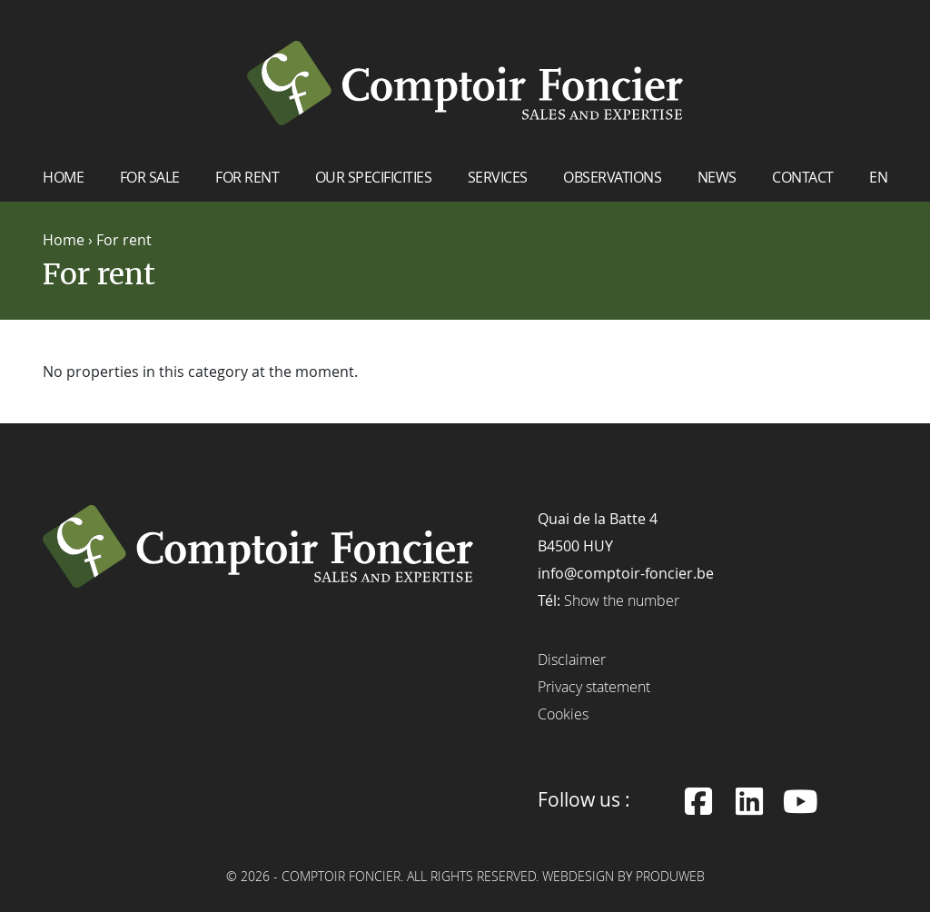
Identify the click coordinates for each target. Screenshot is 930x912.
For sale (150, 176)
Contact (803, 176)
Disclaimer (572, 659)
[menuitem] (878, 183)
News (717, 176)
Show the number (621, 600)
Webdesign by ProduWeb (623, 876)
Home (63, 176)
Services (498, 176)
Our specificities (373, 176)
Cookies (563, 713)
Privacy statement (594, 686)
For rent (247, 176)
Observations (612, 176)
